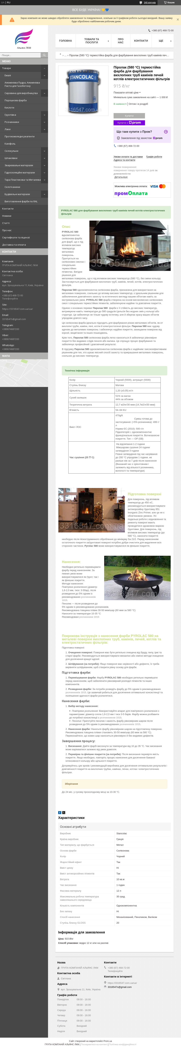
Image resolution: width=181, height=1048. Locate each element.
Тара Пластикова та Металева (23, 179)
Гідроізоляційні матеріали (20, 172)
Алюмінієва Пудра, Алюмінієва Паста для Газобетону (22, 84)
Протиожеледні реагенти (20, 136)
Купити (129, 115)
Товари (6, 68)
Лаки (8, 129)
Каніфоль (10, 143)
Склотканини (12, 187)
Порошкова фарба (16, 100)
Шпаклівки (11, 158)
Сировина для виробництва (21, 93)
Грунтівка (10, 114)
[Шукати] (44, 55)
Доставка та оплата (14, 244)
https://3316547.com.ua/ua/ (17, 309)
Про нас (6, 230)
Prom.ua (108, 1041)
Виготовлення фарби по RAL (21, 201)
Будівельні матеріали (17, 194)
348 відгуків (150, 2)
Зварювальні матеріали (19, 165)
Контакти (7, 208)
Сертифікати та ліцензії (16, 237)
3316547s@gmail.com (14, 319)
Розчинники (12, 122)
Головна (65, 40)
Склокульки (11, 150)
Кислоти (9, 107)
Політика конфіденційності (122, 1044)
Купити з (129, 123)
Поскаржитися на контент (94, 1044)
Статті (6, 223)
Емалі (8, 75)
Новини (6, 215)
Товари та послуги (91, 41)
